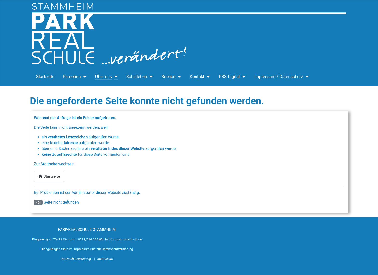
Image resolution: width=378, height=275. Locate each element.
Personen (72, 76)
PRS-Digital (229, 76)
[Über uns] (115, 76)
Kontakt (197, 76)
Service (168, 76)
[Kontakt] (207, 76)
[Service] (178, 76)
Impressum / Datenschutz (278, 76)
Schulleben (136, 76)
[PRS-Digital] (243, 76)
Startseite (45, 76)
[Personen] (84, 76)
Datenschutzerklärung (76, 259)
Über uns (103, 76)
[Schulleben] (150, 76)
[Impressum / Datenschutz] (306, 76)
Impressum (105, 259)
